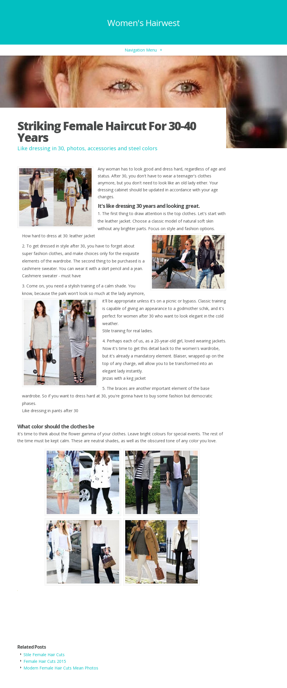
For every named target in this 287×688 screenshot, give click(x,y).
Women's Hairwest (143, 23)
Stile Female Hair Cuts (44, 654)
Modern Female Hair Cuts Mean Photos (60, 668)
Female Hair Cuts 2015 (44, 661)
